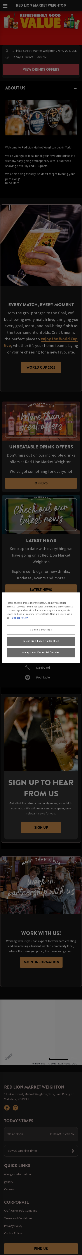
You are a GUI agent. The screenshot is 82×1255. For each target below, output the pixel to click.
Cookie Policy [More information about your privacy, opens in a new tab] (20, 617)
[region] (41, 627)
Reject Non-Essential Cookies (41, 641)
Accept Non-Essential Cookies (41, 652)
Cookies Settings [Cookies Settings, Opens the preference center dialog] (41, 629)
